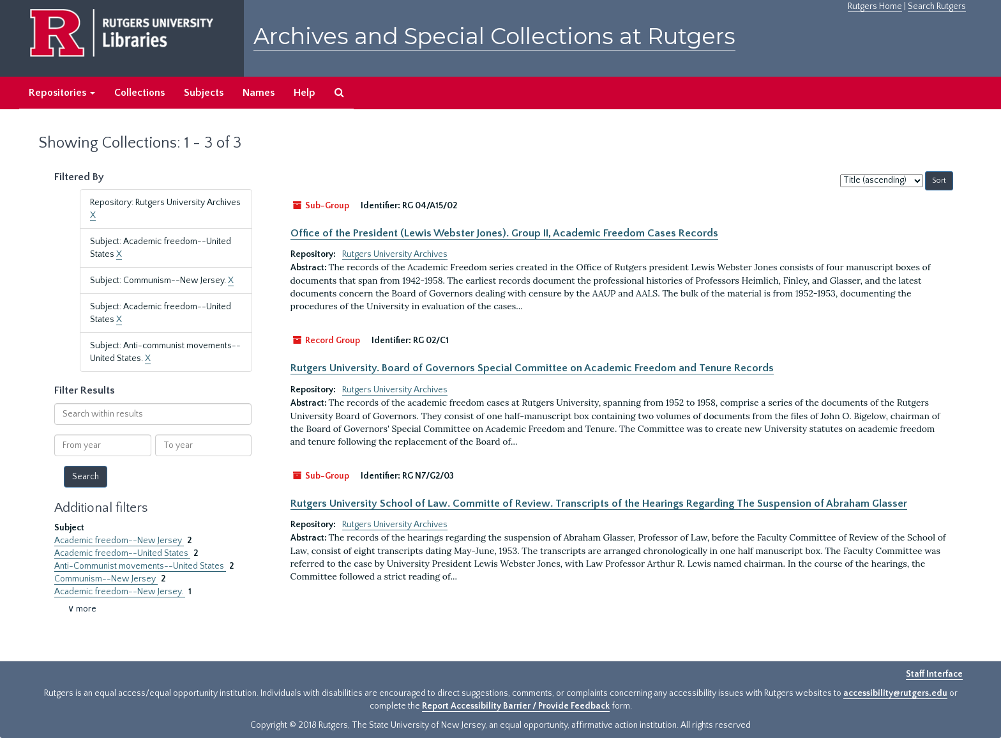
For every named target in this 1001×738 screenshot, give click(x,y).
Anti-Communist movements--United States (140, 566)
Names (259, 92)
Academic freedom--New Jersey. (119, 592)
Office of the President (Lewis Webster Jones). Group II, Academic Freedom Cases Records (504, 233)
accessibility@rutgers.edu (895, 693)
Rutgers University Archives (395, 254)
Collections (139, 92)
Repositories (62, 92)
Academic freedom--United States (122, 553)
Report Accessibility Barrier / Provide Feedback (516, 706)
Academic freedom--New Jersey (119, 540)
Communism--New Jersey (106, 579)
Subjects (203, 92)
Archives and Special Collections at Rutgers (494, 36)
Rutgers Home (875, 6)
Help (304, 92)
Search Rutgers (937, 6)
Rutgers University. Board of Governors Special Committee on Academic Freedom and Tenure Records (532, 368)
